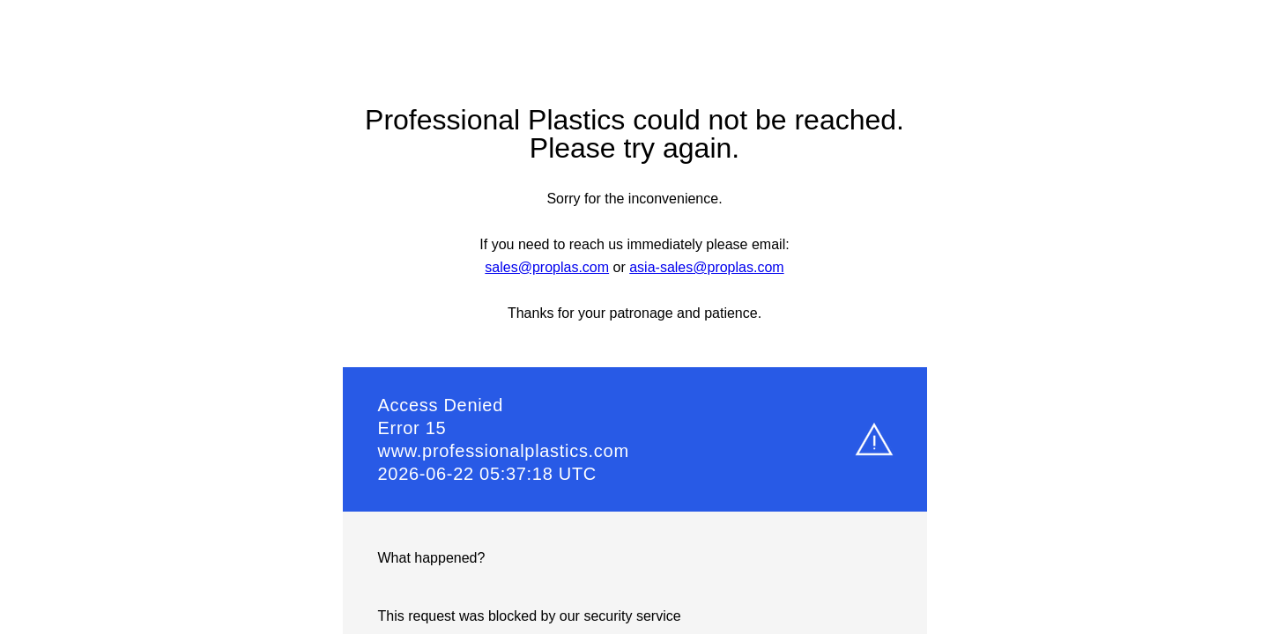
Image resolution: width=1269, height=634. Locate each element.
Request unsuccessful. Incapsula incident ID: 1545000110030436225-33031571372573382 (634, 317)
